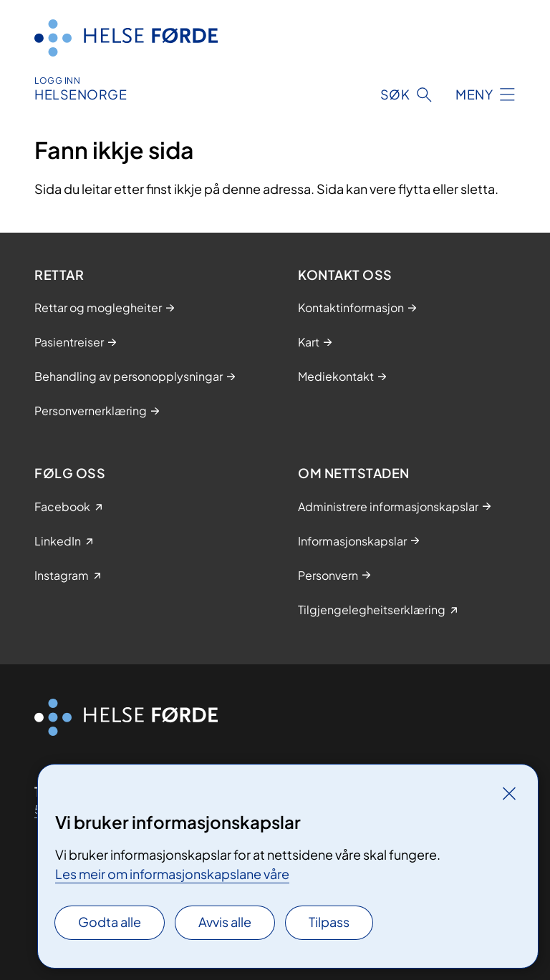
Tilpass (329, 921)
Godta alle (109, 921)
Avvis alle (224, 921)
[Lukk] (509, 793)
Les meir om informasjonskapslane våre (172, 873)
